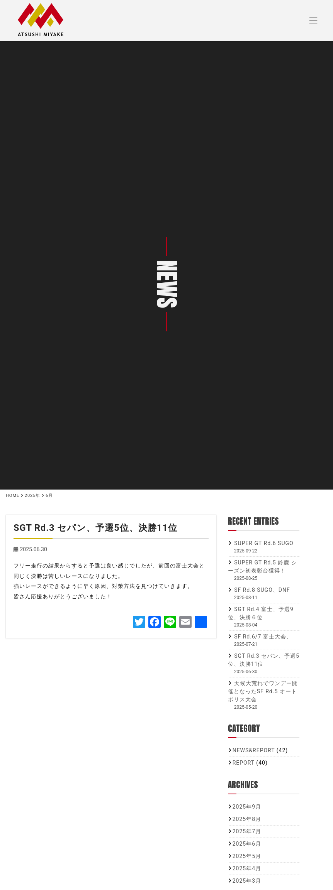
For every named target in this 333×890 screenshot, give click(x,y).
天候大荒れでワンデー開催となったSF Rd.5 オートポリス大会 (263, 691)
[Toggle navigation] (313, 21)
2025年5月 (247, 856)
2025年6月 (247, 844)
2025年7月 (247, 831)
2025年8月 (247, 819)
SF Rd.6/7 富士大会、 (263, 636)
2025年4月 (247, 868)
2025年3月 (247, 881)
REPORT (244, 763)
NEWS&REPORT (254, 750)
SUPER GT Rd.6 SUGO (263, 543)
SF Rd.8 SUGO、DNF (262, 590)
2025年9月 (247, 807)
